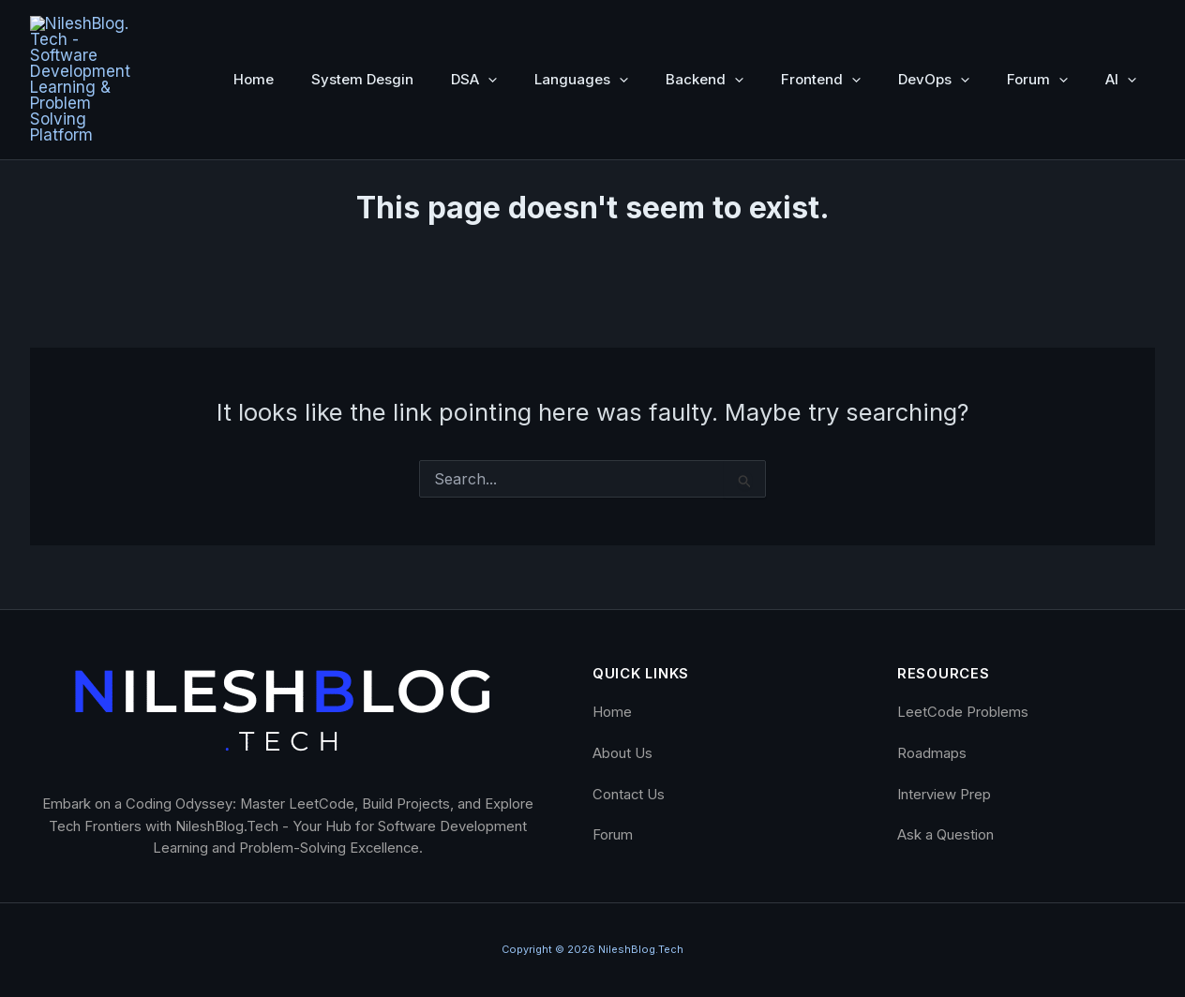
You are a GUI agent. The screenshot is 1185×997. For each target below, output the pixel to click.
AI (1120, 29)
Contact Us (628, 793)
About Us (622, 753)
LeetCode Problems (962, 712)
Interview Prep (944, 793)
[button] (488, 29)
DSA (474, 29)
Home (253, 28)
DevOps (933, 29)
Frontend (821, 29)
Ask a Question (945, 834)
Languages (581, 29)
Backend (704, 29)
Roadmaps (932, 753)
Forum (1037, 29)
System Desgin (362, 28)
